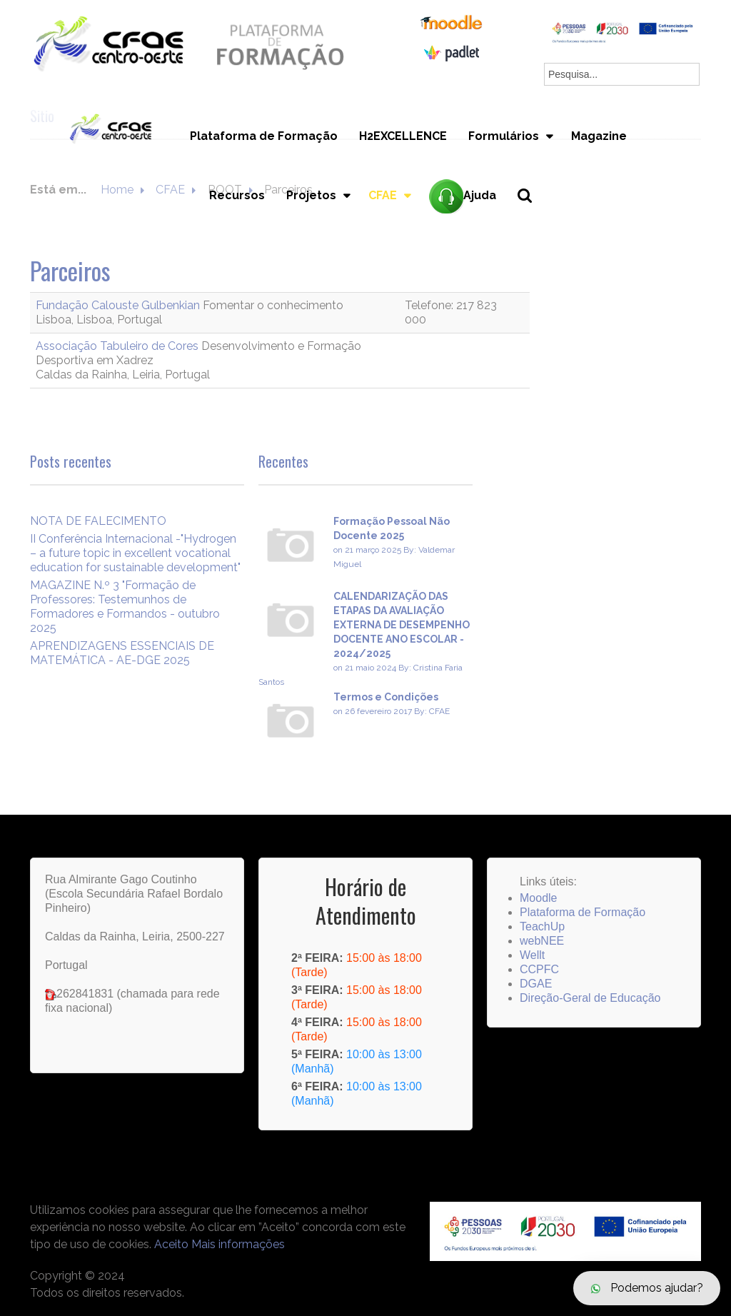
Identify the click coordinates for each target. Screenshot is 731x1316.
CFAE (382, 195)
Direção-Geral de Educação (590, 998)
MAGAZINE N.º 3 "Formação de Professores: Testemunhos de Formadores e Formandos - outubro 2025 (125, 606)
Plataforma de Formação (264, 136)
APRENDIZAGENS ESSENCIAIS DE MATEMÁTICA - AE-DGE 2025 (122, 653)
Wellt (532, 955)
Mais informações (238, 1244)
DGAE (536, 984)
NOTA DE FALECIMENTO (98, 521)
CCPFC (539, 969)
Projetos (311, 195)
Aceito (171, 1244)
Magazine (599, 136)
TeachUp (542, 926)
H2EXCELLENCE (403, 136)
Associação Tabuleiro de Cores (118, 346)
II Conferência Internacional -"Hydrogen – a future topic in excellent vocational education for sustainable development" (135, 553)
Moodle (538, 898)
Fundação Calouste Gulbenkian (119, 305)
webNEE (542, 941)
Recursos (237, 195)
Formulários (503, 136)
